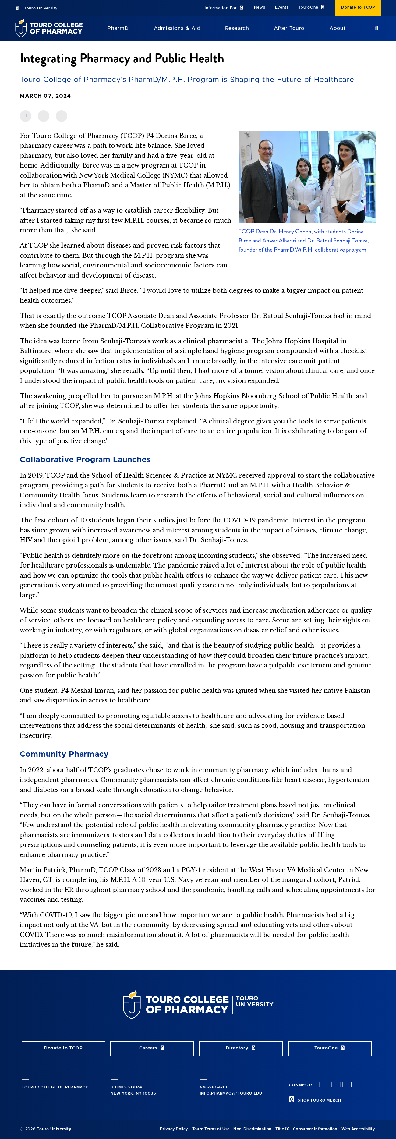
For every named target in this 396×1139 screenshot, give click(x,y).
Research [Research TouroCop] (237, 28)
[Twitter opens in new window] (330, 1085)
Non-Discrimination (252, 1129)
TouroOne (311, 7)
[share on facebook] (25, 116)
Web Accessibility (358, 1129)
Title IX (282, 1129)
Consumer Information (315, 1129)
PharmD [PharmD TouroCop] (118, 28)
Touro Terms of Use (211, 1129)
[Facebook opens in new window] (320, 1085)
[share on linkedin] (43, 116)
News (259, 7)
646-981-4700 (214, 1087)
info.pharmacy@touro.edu (231, 1093)
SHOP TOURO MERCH (319, 1100)
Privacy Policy (174, 1129)
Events (282, 7)
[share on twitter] (61, 116)
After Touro (289, 28)
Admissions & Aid (177, 28)
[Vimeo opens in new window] (351, 1085)
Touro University (36, 8)
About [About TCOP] (337, 28)
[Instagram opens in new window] (341, 1085)
